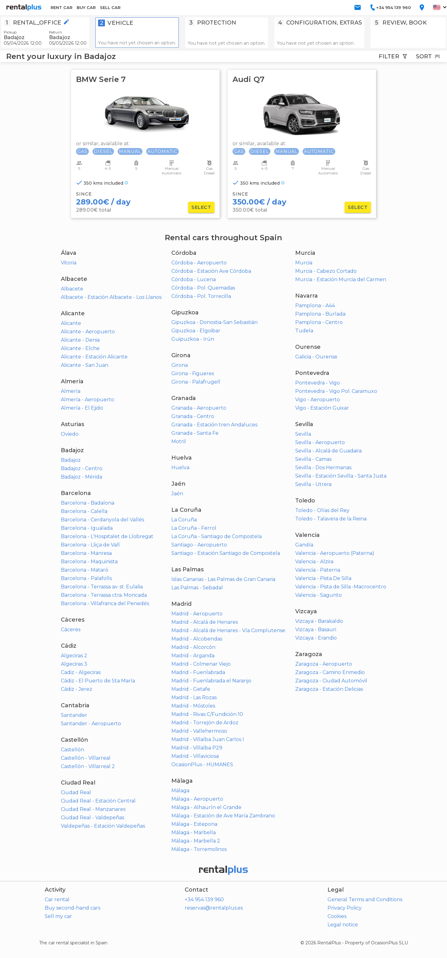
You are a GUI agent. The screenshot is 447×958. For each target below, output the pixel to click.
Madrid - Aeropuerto (197, 614)
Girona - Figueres (192, 373)
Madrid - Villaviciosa (195, 756)
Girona (179, 365)
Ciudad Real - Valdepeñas (92, 818)
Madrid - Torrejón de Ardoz (204, 723)
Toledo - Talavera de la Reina (331, 519)
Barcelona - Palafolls (86, 578)
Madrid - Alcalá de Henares (204, 622)
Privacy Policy (344, 908)
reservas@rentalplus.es (214, 908)
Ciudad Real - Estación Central (98, 801)
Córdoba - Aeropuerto (199, 263)
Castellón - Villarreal (86, 758)
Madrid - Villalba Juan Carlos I (207, 739)
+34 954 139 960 (204, 899)
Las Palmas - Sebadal (197, 588)
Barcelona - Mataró (84, 570)
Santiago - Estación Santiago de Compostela (225, 553)
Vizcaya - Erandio (316, 638)
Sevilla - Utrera (313, 484)
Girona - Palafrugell (195, 382)
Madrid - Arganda (192, 656)
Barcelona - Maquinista (89, 561)
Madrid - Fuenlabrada (198, 672)
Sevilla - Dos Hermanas (323, 467)
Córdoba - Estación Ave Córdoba (211, 271)
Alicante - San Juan (84, 365)
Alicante (71, 323)
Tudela (304, 331)
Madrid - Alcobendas (196, 639)
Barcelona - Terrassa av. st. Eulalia (102, 587)
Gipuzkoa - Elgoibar (195, 331)
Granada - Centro (192, 416)
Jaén (177, 494)
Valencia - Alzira (314, 561)
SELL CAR (110, 7)
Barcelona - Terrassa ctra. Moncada (104, 595)
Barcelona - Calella (84, 511)
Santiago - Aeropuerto (199, 545)
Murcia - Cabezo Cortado (326, 271)
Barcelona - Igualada (87, 528)
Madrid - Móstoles (193, 706)
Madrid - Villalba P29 (196, 748)
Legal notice (342, 925)
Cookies (336, 916)
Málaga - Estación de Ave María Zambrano (223, 816)
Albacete (72, 289)
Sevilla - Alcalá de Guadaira (328, 451)
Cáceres (70, 629)
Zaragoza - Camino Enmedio (330, 672)
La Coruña (184, 520)
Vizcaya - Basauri (315, 629)
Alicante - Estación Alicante (94, 357)
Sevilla (303, 434)
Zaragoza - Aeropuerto (323, 664)
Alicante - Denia (80, 340)
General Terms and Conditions (364, 899)
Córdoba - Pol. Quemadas (203, 288)
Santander (74, 715)
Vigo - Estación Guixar (322, 408)
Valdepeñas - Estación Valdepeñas (103, 826)
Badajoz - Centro (81, 468)
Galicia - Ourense (316, 357)
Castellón (72, 750)
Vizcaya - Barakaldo (319, 621)
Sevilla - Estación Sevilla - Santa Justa (340, 476)
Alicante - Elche (80, 348)
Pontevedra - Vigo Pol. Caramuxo (336, 391)
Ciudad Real (76, 792)
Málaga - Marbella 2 (195, 841)
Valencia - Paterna (317, 570)
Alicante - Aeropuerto (88, 332)
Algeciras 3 (74, 664)
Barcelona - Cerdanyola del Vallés (102, 520)
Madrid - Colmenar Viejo (201, 664)
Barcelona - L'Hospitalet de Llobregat (107, 536)
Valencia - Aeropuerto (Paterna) (334, 553)
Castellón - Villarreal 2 (88, 766)
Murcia (303, 263)
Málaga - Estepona (194, 824)
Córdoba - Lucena (193, 279)
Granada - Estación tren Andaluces (214, 425)
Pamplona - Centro (319, 322)
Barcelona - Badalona (87, 503)
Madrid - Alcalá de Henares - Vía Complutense (228, 630)
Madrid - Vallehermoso (199, 731)
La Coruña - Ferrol (193, 528)
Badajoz (71, 460)
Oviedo (70, 434)
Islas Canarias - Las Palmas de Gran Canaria (223, 579)
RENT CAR (61, 7)
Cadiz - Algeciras (81, 672)
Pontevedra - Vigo (317, 383)
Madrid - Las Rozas (194, 697)
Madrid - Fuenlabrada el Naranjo (211, 681)
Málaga (180, 791)
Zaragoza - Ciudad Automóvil (331, 681)
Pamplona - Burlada (320, 314)
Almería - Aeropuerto (87, 400)
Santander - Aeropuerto (91, 723)
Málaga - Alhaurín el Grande (206, 807)
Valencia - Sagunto (318, 595)
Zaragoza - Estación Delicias (329, 689)
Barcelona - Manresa (86, 553)
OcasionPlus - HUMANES (202, 764)
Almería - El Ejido (82, 408)
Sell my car (58, 916)
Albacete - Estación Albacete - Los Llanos (111, 297)
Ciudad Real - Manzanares (93, 809)
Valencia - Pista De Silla (323, 578)
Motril (178, 441)
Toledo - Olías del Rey (322, 510)
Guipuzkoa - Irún (192, 339)
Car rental (57, 899)
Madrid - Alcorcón (193, 647)
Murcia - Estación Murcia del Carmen (340, 279)
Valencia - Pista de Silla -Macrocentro (340, 587)
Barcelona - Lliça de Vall (90, 545)
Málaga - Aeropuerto (197, 799)
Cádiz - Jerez (76, 689)
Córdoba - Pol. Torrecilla (201, 296)
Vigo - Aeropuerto (317, 400)
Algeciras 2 (74, 656)
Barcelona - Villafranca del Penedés (105, 603)
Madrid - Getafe (190, 689)
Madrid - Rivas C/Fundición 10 (207, 714)
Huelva (180, 467)
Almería (70, 391)
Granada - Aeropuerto (198, 408)
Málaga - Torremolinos (199, 849)
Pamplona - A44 (315, 305)
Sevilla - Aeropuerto (320, 442)
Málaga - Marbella (193, 832)
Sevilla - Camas (313, 459)
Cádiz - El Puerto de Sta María (98, 681)
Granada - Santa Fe (195, 433)
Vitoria (68, 263)
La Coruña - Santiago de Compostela (216, 536)
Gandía (304, 545)
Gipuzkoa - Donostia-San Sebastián (214, 322)
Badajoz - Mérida (81, 477)
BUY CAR (86, 7)
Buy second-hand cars (72, 908)
